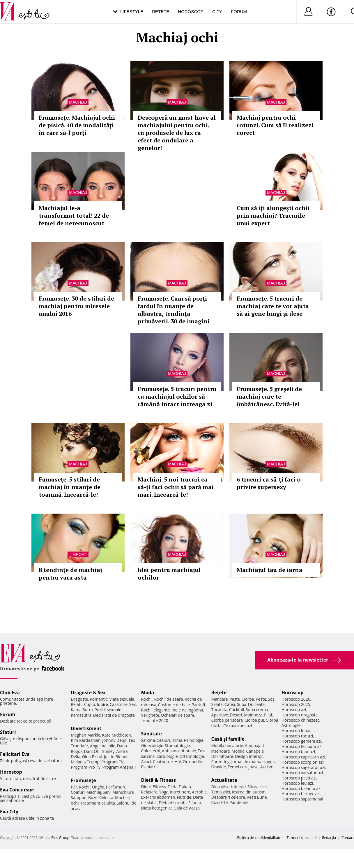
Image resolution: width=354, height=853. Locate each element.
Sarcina (148, 740)
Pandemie (239, 802)
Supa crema (257, 709)
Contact (347, 837)
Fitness (159, 786)
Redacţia (329, 837)
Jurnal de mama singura (253, 761)
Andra (122, 751)
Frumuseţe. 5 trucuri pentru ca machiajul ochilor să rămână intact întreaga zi (177, 396)
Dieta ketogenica (157, 808)
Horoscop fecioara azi (302, 746)
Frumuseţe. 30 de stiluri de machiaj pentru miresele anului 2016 (76, 306)
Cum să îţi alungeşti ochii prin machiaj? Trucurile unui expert (273, 215)
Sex (132, 704)
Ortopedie (192, 761)
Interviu (238, 786)
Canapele (255, 751)
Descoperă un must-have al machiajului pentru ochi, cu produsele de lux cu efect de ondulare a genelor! (177, 133)
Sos (271, 699)
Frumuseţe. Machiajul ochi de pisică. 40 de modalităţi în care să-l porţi (77, 125)
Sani (107, 792)
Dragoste (79, 699)
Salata (217, 704)
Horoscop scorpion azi (303, 762)
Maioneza (253, 715)
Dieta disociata (173, 802)
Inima (176, 740)
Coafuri (78, 792)
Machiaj (78, 102)
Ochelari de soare (177, 715)
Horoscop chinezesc (300, 720)
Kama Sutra (82, 709)
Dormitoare (222, 756)
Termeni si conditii (302, 837)
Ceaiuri (163, 740)
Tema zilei (220, 792)
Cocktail (236, 709)
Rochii (84, 787)
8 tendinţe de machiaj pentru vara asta (70, 573)
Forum (239, 11)
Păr (74, 787)
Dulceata (256, 704)
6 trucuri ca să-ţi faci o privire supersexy (269, 483)
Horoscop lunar (296, 730)
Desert (236, 715)
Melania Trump (85, 762)
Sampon (78, 797)
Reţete (219, 692)
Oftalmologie (191, 756)
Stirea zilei (257, 786)
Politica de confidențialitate (259, 837)
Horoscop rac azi (297, 736)
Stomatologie (177, 745)
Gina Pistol (92, 756)
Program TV (112, 762)
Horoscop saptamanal (302, 799)
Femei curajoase (243, 767)
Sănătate (151, 733)
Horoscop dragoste (300, 715)
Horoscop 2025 (296, 704)
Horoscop (190, 11)
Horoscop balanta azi (301, 788)
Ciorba (248, 699)
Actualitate (224, 780)
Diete (146, 786)
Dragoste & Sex (88, 692)
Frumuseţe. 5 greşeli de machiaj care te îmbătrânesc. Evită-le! (269, 396)
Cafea (229, 704)
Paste (234, 699)
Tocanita (219, 709)
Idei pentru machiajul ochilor (169, 573)
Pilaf (268, 715)
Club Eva (10, 692)
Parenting (220, 761)
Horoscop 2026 (296, 699)
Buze (93, 797)
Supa (242, 704)
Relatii (76, 704)
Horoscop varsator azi (302, 772)
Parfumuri (115, 787)
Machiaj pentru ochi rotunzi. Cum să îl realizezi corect (275, 125)
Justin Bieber (116, 756)
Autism (267, 767)
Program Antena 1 (119, 767)
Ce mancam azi (237, 725)
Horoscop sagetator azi (303, 767)
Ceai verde (163, 761)
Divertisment (86, 728)
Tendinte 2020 (154, 720)
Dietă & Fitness (158, 780)
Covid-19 (219, 802)
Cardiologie (167, 756)
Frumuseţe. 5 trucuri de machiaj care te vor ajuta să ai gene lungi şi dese (273, 306)
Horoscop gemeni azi (301, 741)
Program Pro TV (86, 767)
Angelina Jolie (102, 746)
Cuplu (89, 704)
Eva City (9, 811)
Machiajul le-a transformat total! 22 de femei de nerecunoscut (74, 215)
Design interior (249, 756)
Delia (75, 756)
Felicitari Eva (15, 754)
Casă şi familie (228, 739)
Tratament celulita (97, 803)
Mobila (237, 751)
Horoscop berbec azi (301, 793)
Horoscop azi (294, 709)
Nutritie (184, 797)
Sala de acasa (187, 808)
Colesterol (150, 750)
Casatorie (119, 704)
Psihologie (193, 740)
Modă (147, 692)
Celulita (106, 797)
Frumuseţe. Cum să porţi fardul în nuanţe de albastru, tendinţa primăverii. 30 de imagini (174, 309)
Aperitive (219, 715)
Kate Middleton (116, 735)
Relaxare (149, 792)
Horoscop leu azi (297, 783)
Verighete (150, 715)
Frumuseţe (83, 780)
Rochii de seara (168, 699)
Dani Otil (92, 751)
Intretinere (180, 792)
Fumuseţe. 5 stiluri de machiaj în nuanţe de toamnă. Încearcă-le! (69, 486)
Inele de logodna (187, 710)
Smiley (108, 751)
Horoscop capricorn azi (303, 757)
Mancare (219, 699)
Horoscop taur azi (298, 751)
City (217, 11)
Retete (160, 11)
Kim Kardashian (85, 740)
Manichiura (123, 792)
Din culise (220, 786)
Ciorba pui (254, 720)
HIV (177, 761)
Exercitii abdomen (158, 797)
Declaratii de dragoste (114, 715)
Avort (146, 761)
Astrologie (291, 725)
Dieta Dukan (179, 786)
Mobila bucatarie (227, 745)
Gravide (218, 767)
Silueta (194, 802)
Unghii (98, 787)
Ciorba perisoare (227, 720)
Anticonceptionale (179, 750)
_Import (78, 554)
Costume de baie (174, 704)
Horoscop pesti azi (299, 778)
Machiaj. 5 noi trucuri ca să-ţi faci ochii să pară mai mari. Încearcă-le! (176, 486)
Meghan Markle (85, 735)
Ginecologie (152, 745)
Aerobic (199, 792)
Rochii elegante (155, 710)
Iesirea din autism (249, 792)
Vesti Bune (257, 797)
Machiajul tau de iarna (269, 570)
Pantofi (198, 704)
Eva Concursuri (17, 789)
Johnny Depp (114, 740)
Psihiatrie (150, 767)
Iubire (102, 704)
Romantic (99, 699)
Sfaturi (8, 732)
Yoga (164, 792)
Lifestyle (131, 11)
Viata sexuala (121, 699)
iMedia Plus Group (54, 837)
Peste (261, 699)
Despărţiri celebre (228, 797)
